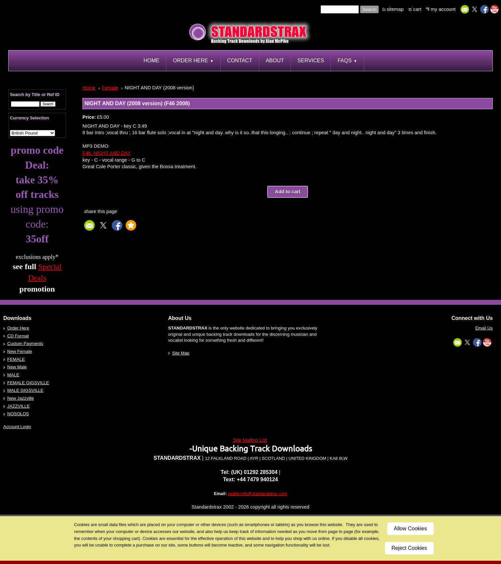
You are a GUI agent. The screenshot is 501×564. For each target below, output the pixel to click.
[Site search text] (340, 9)
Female (110, 87)
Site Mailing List (250, 440)
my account (443, 9)
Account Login (17, 426)
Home (88, 87)
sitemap (395, 9)
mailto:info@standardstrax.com (257, 493)
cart (417, 9)
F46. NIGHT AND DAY (106, 153)
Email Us (484, 328)
